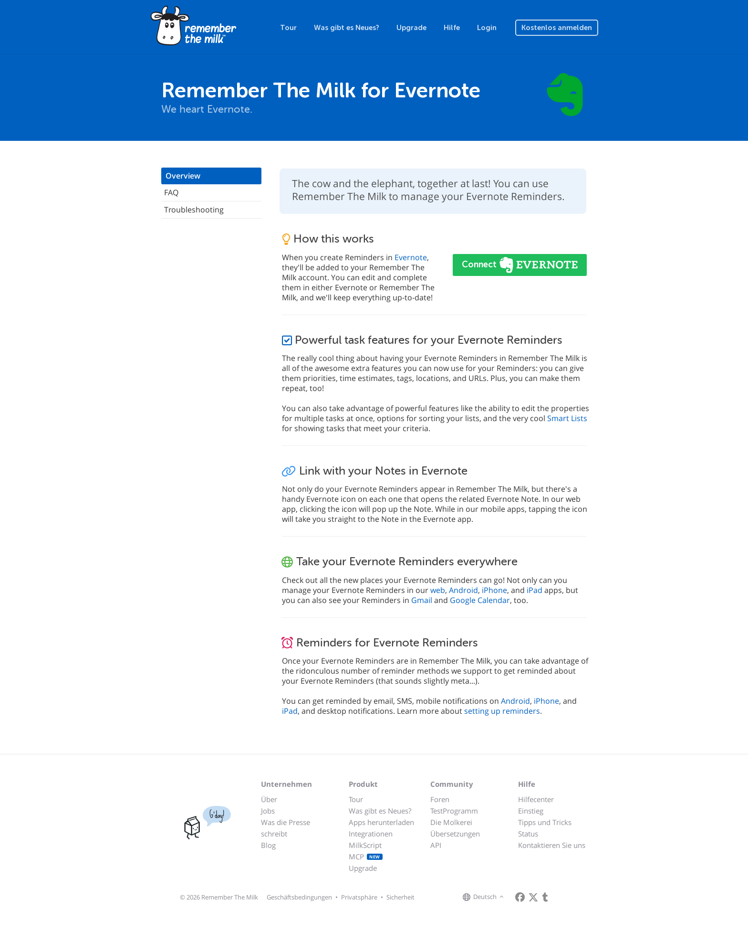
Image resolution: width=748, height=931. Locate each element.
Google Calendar (480, 600)
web (437, 590)
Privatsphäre (359, 897)
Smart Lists (567, 418)
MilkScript (365, 845)
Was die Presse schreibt (285, 827)
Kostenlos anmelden (556, 27)
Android (463, 590)
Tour (288, 27)
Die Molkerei (451, 822)
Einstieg (530, 810)
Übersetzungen (455, 833)
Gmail (421, 600)
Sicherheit (400, 897)
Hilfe (452, 27)
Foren (439, 799)
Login (487, 27)
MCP (366, 856)
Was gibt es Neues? (346, 27)
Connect (480, 264)
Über (269, 799)
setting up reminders (502, 711)
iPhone (494, 590)
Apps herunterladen (381, 822)
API (435, 845)
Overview (183, 175)
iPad (534, 590)
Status (528, 833)
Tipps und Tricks (544, 822)
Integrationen (371, 833)
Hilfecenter (536, 799)
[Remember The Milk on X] (533, 897)
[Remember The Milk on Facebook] (520, 897)
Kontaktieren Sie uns (551, 845)
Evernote (411, 257)
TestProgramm (454, 810)
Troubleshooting (194, 209)
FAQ (171, 192)
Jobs (268, 810)
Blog (268, 845)
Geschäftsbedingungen (299, 897)
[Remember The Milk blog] (545, 897)
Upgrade (411, 27)
